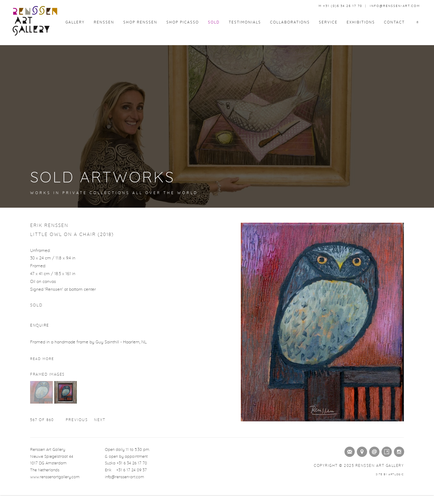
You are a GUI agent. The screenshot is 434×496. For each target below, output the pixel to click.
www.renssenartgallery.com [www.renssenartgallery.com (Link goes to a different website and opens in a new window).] (55, 477)
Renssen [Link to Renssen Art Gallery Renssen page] (104, 22)
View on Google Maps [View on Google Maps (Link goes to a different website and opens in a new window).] (361, 450)
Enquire (39, 325)
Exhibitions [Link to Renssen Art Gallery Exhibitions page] (361, 22)
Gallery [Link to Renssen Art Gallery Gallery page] (75, 22)
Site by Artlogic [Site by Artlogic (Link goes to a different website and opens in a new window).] (390, 474)
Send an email (373, 450)
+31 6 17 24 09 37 (131, 470)
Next (99, 420)
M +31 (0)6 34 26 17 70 (340, 6)
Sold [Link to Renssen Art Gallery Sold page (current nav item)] (214, 22)
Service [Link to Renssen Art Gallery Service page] (328, 22)
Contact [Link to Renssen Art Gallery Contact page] (394, 22)
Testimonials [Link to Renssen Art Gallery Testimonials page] (245, 22)
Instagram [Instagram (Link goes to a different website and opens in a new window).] (398, 450)
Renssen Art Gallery (34, 21)
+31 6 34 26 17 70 (132, 463)
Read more (42, 359)
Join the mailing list (348, 450)
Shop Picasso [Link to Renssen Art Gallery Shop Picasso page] (182, 22)
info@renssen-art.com (395, 6)
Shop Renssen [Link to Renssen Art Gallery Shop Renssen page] (140, 22)
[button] (419, 22)
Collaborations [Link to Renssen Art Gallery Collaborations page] (290, 22)
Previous (77, 420)
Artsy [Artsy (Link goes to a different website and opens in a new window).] (385, 450)
